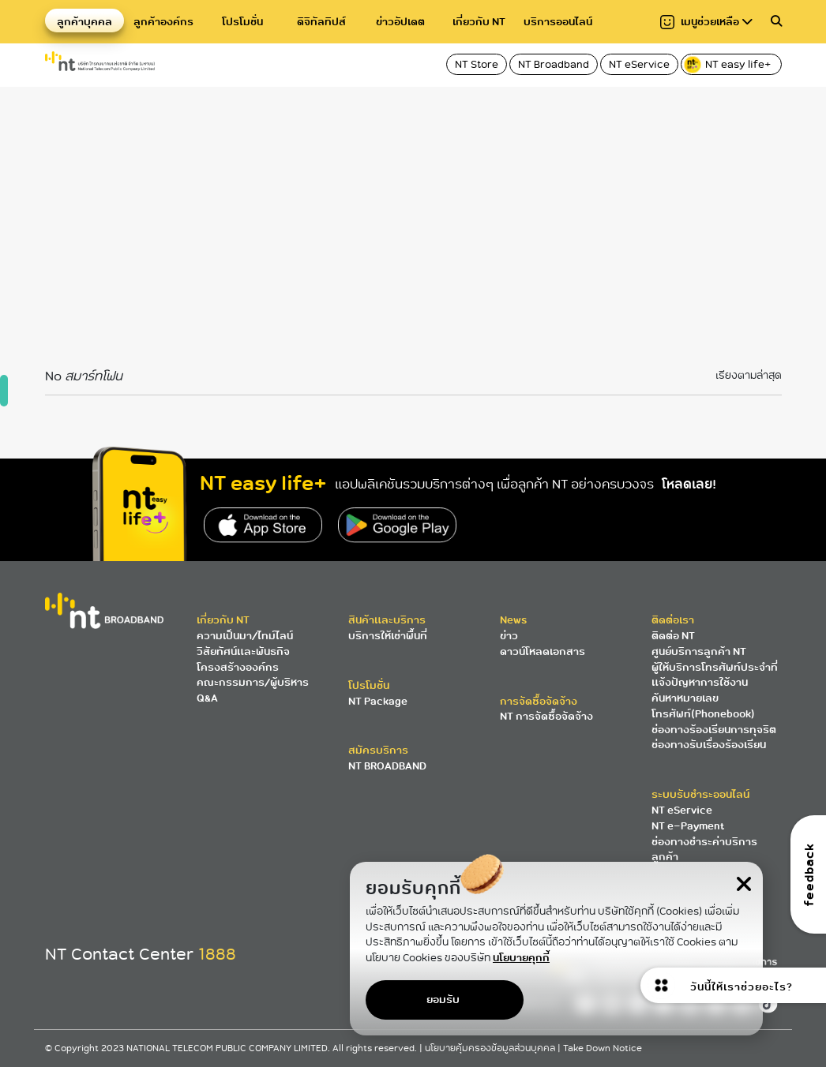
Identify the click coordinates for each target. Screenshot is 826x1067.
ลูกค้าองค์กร (163, 21)
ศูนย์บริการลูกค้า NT (698, 651)
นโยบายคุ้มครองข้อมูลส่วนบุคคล (491, 1048)
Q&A (207, 698)
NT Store (476, 64)
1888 (217, 954)
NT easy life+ (728, 64)
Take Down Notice (602, 1048)
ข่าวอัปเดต (400, 21)
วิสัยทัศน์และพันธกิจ (243, 651)
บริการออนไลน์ (558, 21)
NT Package (377, 701)
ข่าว (509, 635)
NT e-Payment (687, 826)
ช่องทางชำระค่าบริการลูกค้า (704, 849)
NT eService (639, 64)
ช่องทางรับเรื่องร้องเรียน (708, 744)
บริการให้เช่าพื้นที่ (387, 635)
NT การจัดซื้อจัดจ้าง (546, 716)
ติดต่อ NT (673, 635)
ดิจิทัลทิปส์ (321, 21)
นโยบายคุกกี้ (521, 957)
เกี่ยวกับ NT (478, 21)
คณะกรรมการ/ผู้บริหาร (253, 682)
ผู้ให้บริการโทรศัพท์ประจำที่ (714, 667)
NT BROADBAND (387, 766)
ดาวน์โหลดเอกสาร (542, 651)
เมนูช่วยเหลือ (706, 21)
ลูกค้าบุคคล (84, 21)
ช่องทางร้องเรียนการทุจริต (713, 729)
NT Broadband (553, 64)
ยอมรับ (443, 999)
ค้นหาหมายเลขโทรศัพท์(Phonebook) (703, 706)
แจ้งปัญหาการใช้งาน (699, 682)
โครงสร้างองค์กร (238, 667)
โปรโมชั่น (242, 21)
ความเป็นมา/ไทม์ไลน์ (245, 635)
